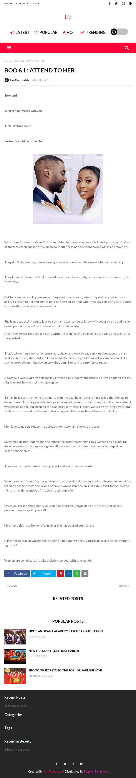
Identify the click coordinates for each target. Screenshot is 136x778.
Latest (20, 32)
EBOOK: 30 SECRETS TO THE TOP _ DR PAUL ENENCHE (65, 670)
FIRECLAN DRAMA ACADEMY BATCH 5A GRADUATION (66, 631)
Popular (46, 32)
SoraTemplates (53, 771)
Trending (93, 32)
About (36, 3)
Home (8, 3)
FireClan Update (20, 80)
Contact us (22, 3)
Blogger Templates (96, 771)
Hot (69, 32)
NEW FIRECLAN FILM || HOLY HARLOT (54, 651)
